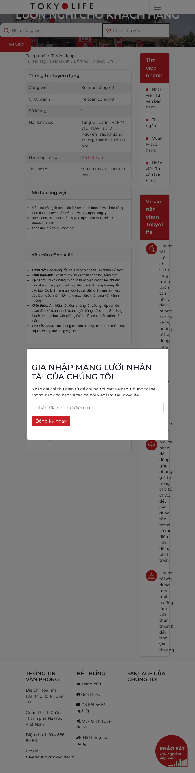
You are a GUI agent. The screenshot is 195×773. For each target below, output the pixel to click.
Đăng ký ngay (51, 421)
